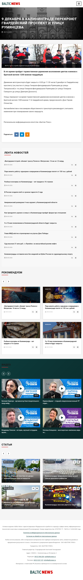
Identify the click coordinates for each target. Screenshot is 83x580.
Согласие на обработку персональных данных (41, 536)
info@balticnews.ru (50, 560)
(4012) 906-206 (39, 556)
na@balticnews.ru (50, 556)
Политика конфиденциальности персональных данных (41, 533)
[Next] (8, 281)
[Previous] (4, 281)
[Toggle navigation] (78, 4)
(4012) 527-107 (38, 560)
